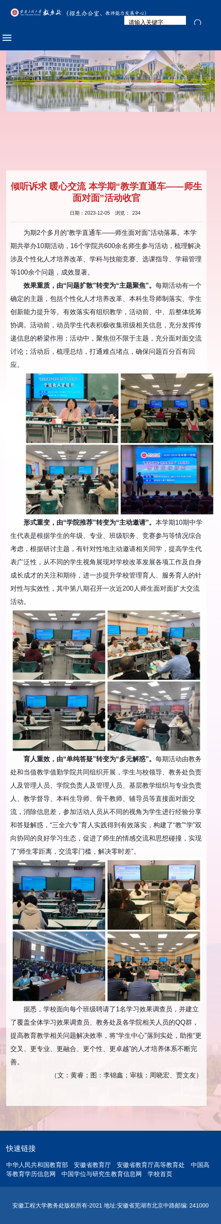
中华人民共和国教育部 (37, 1164)
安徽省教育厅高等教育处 (151, 1164)
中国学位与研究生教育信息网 (101, 1173)
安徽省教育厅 (92, 1164)
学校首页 (160, 1173)
